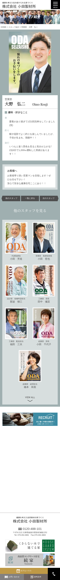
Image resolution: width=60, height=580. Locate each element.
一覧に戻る (30, 198)
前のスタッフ (11, 198)
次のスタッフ (49, 198)
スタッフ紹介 (13, 27)
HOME (3, 27)
